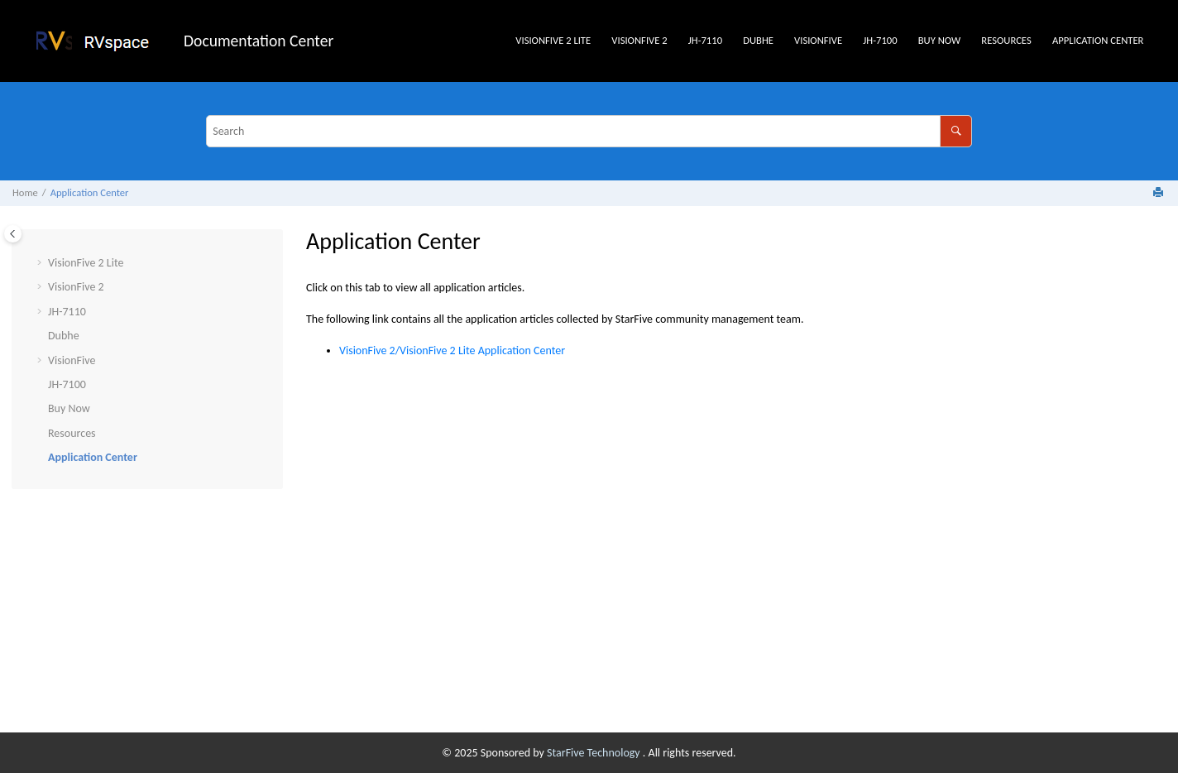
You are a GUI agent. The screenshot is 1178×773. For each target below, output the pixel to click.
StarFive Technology (595, 753)
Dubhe (758, 40)
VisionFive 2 (639, 40)
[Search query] (589, 131)
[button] (41, 263)
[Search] (956, 131)
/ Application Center (452, 350)
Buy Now (939, 40)
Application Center (1098, 40)
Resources (1006, 40)
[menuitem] (553, 41)
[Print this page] (1160, 193)
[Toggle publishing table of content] (13, 233)
